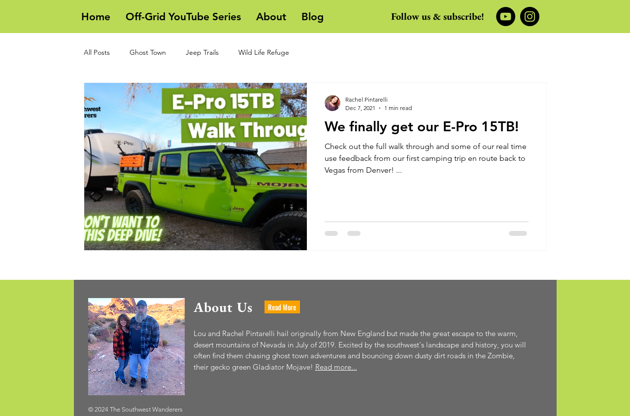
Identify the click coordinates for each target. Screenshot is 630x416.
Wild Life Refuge (263, 52)
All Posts (97, 52)
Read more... (336, 367)
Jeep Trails (202, 52)
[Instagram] (529, 16)
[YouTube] (505, 16)
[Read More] (282, 307)
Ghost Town (148, 52)
